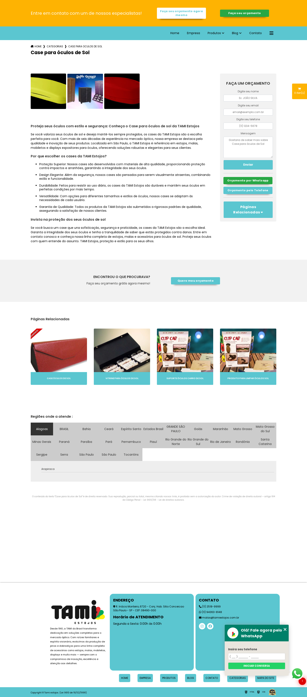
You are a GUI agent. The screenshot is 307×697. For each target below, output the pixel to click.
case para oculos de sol (85, 46)
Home (174, 33)
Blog (235, 33)
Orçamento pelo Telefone (247, 190)
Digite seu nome (248, 91)
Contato (255, 33)
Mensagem (248, 133)
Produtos (214, 33)
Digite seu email (248, 105)
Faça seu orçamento (244, 13)
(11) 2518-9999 (210, 606)
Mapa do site (265, 678)
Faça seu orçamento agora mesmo (181, 13)
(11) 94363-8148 (210, 612)
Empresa (193, 33)
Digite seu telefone (248, 119)
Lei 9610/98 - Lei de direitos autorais (163, 499)
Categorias (55, 46)
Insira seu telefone (242, 649)
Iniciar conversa (256, 666)
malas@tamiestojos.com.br (219, 617)
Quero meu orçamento (196, 281)
